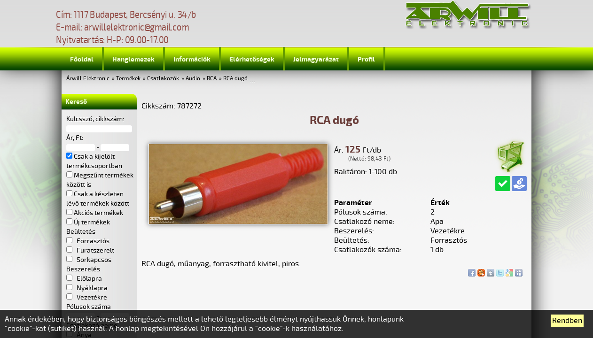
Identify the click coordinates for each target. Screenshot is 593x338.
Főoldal (82, 59)
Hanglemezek (133, 59)
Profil (366, 59)
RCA (212, 78)
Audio (193, 78)
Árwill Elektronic (87, 78)
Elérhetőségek (251, 59)
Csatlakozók (163, 78)
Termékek (128, 78)
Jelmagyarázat (316, 59)
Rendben (567, 320)
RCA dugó (235, 78)
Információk (192, 59)
